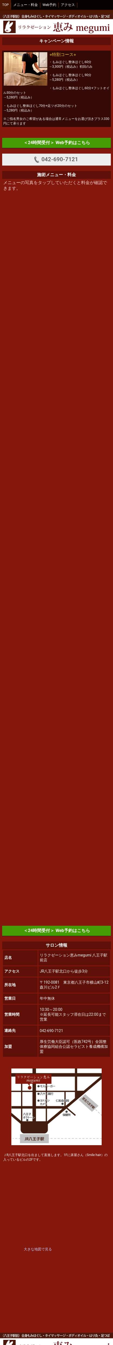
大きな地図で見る (38, 1249)
